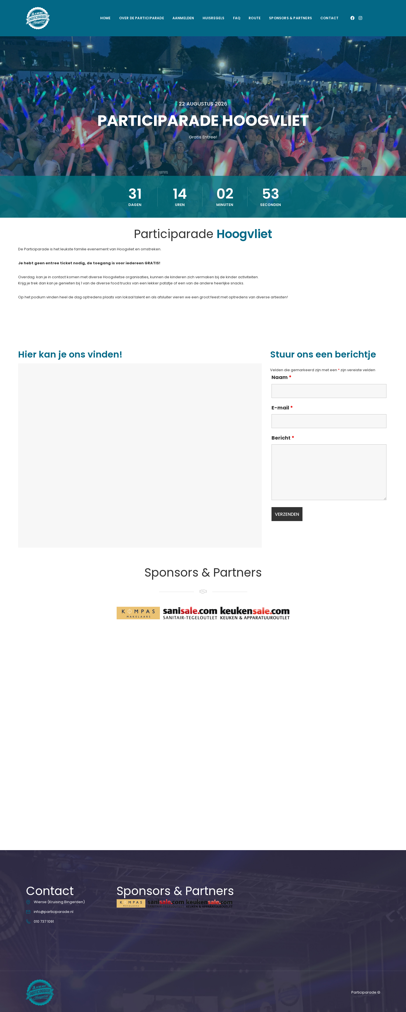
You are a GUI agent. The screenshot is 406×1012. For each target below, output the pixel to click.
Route (255, 18)
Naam (282, 377)
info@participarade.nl (53, 911)
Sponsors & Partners (290, 18)
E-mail (282, 408)
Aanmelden (183, 18)
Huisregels (214, 18)
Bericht (283, 438)
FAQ (237, 18)
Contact (329, 18)
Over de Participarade (141, 18)
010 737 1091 (44, 921)
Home (105, 18)
